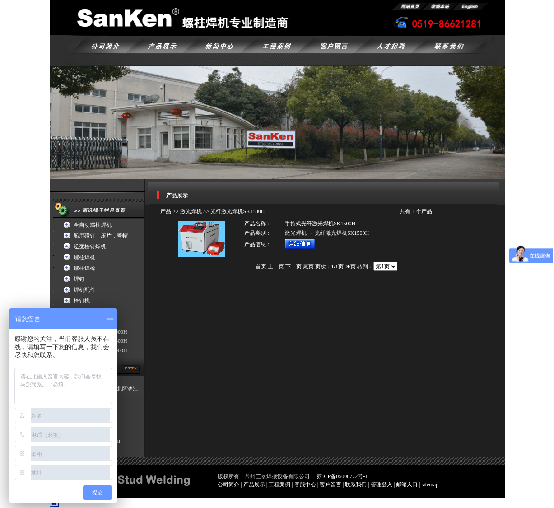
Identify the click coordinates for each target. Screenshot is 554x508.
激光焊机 (191, 211)
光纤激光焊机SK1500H (237, 211)
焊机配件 (84, 290)
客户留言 (330, 484)
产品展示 (254, 484)
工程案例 (279, 484)
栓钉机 (82, 301)
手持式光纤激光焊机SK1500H (320, 223)
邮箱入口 (407, 484)
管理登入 (381, 484)
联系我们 (356, 484)
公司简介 (228, 484)
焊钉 (79, 279)
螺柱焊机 (84, 257)
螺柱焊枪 (84, 268)
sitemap (430, 484)
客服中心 (305, 484)
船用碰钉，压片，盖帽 (101, 236)
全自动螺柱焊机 (93, 225)
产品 (165, 211)
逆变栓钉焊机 (90, 246)
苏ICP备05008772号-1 (342, 476)
